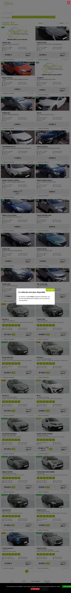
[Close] (69, 2)
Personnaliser (44, 589)
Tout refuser (35, 589)
